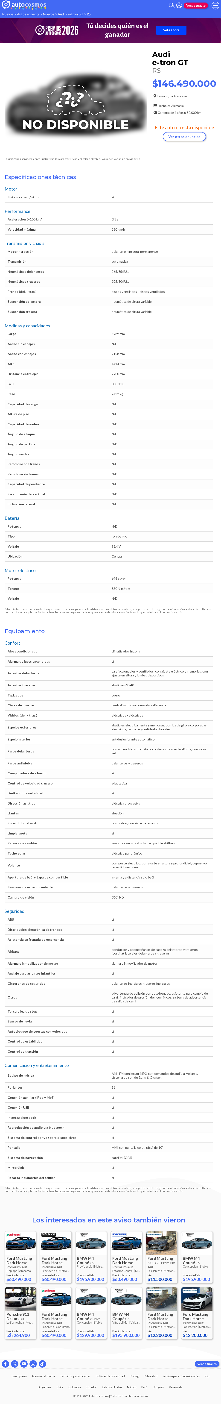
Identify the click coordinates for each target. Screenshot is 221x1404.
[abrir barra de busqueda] (171, 5)
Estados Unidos (112, 1387)
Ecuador (91, 1387)
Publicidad (150, 1376)
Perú (144, 1387)
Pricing (134, 1376)
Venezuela (176, 1387)
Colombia (74, 1387)
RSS (207, 1376)
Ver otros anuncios (184, 136)
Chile (59, 1387)
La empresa (19, 1376)
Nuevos (8, 14)
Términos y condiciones (75, 1376)
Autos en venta (28, 14)
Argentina (44, 1387)
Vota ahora (171, 30)
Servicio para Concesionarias (181, 1376)
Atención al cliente (43, 1376)
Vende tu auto (196, 5)
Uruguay (158, 1387)
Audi (61, 14)
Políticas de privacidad (110, 1376)
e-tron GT (75, 14)
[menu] (215, 5)
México (131, 1387)
